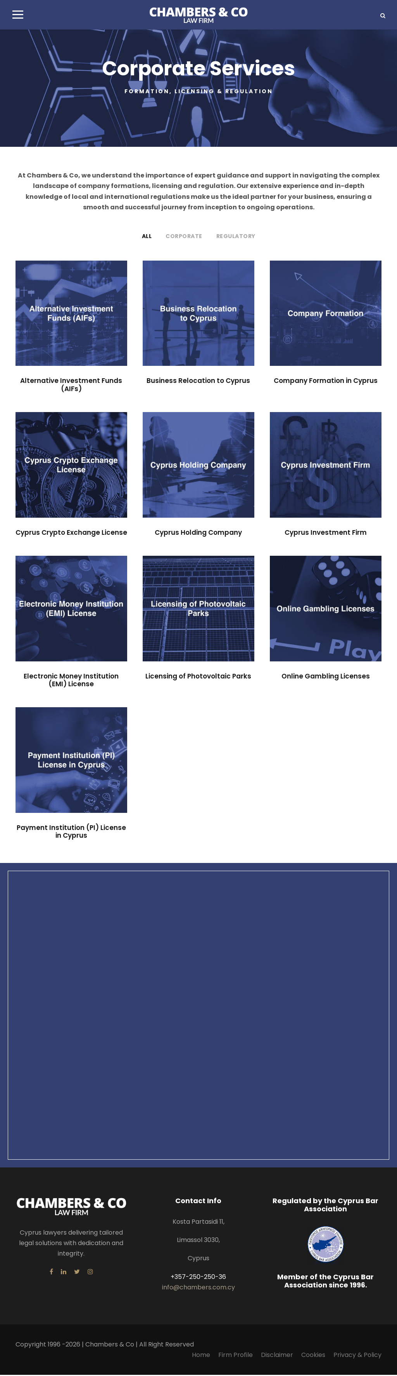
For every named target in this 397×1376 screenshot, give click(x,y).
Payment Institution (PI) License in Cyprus (71, 832)
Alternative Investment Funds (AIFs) (71, 385)
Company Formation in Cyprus (326, 381)
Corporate (184, 237)
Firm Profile (235, 1356)
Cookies (313, 1356)
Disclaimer (277, 1356)
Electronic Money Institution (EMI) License (71, 680)
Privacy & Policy (357, 1356)
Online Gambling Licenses (325, 677)
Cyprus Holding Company (198, 533)
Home (201, 1356)
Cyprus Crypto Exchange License (71, 533)
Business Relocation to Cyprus (198, 381)
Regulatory (235, 237)
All (147, 237)
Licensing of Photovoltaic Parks (198, 677)
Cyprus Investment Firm (326, 533)
